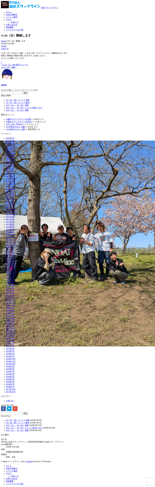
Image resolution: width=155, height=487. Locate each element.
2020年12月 (11, 300)
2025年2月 (10, 174)
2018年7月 (10, 371)
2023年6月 (10, 224)
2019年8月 (10, 339)
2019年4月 (10, 349)
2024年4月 (10, 199)
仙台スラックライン (49, 8)
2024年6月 (10, 194)
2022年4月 (10, 260)
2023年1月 (10, 237)
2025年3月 (10, 171)
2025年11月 (10, 151)
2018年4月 (10, 379)
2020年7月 (10, 313)
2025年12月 (11, 148)
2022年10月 (11, 245)
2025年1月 (10, 176)
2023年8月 (10, 219)
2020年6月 (10, 316)
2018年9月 (10, 366)
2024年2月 (10, 204)
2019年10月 (11, 333)
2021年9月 (10, 278)
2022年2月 (10, 265)
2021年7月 (10, 283)
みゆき (4, 46)
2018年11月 (10, 361)
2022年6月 (10, 255)
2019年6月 (10, 344)
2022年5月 (10, 257)
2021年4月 (10, 290)
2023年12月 (11, 209)
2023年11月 (10, 212)
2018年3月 (10, 382)
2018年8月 (10, 369)
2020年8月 (10, 311)
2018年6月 (10, 374)
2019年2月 (10, 354)
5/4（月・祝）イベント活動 (18, 100)
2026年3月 (10, 143)
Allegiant (29, 461)
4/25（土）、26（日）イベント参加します (24, 108)
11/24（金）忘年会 (14, 124)
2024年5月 (10, 197)
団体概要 (10, 27)
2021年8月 (10, 280)
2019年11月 (10, 331)
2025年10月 (11, 153)
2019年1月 (10, 356)
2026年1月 (10, 146)
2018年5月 (10, 377)
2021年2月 (10, 295)
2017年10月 (11, 392)
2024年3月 (10, 202)
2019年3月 (10, 351)
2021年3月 (10, 293)
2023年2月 (10, 235)
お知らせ (14, 22)
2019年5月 (10, 346)
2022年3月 (10, 262)
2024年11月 (10, 181)
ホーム (9, 12)
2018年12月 (11, 359)
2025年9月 (10, 156)
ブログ (9, 20)
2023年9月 (10, 217)
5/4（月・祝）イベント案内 (18, 103)
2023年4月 (10, 229)
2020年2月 (10, 323)
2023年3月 (10, 232)
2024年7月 (10, 191)
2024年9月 (10, 186)
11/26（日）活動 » (8, 67)
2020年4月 (10, 318)
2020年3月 (10, 321)
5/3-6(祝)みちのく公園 (15, 127)
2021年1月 (10, 298)
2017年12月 (11, 389)
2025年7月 (10, 161)
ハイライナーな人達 (14, 30)
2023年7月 (10, 222)
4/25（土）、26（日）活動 (17, 105)
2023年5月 (10, 227)
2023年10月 (11, 214)
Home (3, 41)
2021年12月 (11, 270)
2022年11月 (10, 242)
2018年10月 (11, 364)
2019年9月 (10, 336)
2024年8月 (10, 189)
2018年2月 (10, 384)
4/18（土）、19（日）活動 (17, 110)
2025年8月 (10, 158)
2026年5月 (10, 138)
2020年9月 (10, 308)
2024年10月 (11, 184)
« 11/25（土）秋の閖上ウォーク (14, 65)
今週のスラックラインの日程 (18, 119)
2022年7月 (10, 252)
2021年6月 (10, 285)
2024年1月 (10, 207)
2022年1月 (10, 268)
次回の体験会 (11, 15)
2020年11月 (10, 303)
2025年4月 (10, 169)
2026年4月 (10, 141)
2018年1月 (10, 387)
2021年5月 (10, 288)
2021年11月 (10, 273)
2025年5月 (10, 166)
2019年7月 (10, 341)
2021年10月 (11, 275)
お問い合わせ (11, 25)
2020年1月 (10, 326)
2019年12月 (11, 328)
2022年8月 (10, 250)
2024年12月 (11, 179)
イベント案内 (11, 17)
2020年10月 (11, 306)
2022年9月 (10, 247)
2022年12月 (11, 240)
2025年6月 (10, 164)
